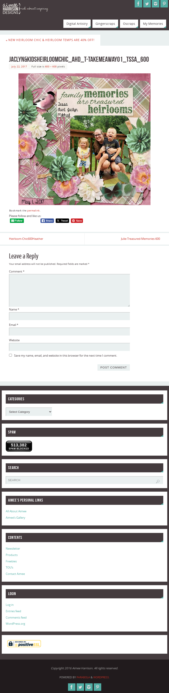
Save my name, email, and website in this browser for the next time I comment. (65, 355)
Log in (10, 605)
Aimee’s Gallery (15, 518)
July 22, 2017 (19, 66)
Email (13, 325)
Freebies (11, 561)
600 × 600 (51, 66)
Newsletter (13, 548)
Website (14, 340)
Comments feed (16, 617)
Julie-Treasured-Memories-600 (140, 239)
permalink (33, 210)
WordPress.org (15, 624)
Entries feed (13, 611)
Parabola (83, 677)
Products (12, 555)
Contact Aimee (15, 574)
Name (14, 309)
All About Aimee (16, 511)
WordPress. (101, 677)
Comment (16, 271)
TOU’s (9, 567)
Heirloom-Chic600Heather (26, 239)
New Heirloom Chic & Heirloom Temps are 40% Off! (50, 40)
